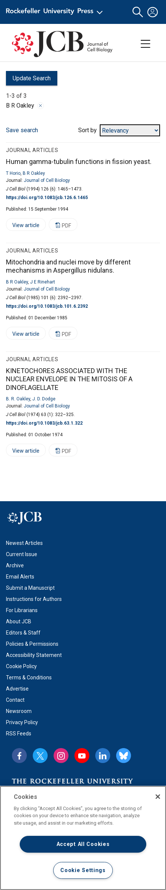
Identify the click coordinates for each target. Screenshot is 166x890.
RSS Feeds (18, 734)
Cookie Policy (21, 666)
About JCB (18, 621)
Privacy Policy (22, 722)
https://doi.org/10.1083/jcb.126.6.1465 (47, 197)
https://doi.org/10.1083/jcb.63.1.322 (44, 423)
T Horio (13, 173)
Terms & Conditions (29, 677)
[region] (83, 838)
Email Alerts (20, 577)
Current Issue (21, 554)
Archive (15, 565)
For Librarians (22, 610)
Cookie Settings (83, 870)
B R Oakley (34, 173)
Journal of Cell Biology (47, 180)
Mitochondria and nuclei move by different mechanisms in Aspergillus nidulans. (68, 266)
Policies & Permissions (32, 644)
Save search (22, 130)
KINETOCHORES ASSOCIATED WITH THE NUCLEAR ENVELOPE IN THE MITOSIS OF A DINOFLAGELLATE (69, 379)
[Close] (158, 796)
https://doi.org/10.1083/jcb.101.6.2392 (47, 306)
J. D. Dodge (43, 398)
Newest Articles (24, 543)
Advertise (17, 689)
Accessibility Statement (34, 655)
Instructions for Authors (34, 599)
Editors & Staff (23, 633)
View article (22, 226)
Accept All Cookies (83, 844)
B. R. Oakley (18, 398)
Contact (15, 700)
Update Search (28, 80)
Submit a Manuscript (30, 588)
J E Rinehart (42, 282)
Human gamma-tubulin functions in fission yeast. (78, 161)
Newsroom (19, 711)
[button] (138, 12)
